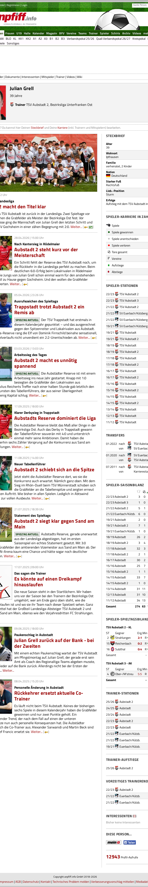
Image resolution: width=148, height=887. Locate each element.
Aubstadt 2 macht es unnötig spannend (45, 363)
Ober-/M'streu (124, 674)
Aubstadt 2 (121, 496)
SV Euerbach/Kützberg (133, 313)
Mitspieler (48, 76)
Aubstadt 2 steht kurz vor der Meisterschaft (46, 252)
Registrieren (13, 5)
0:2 (140, 643)
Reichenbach (123, 643)
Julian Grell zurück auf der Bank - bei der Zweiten (54, 643)
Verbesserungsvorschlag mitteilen (112, 881)
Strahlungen (123, 637)
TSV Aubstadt (127, 332)
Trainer (60, 76)
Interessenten (31, 76)
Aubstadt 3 (121, 502)
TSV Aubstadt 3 (129, 300)
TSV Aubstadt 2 (37, 104)
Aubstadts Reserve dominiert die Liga (55, 418)
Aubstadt (120, 519)
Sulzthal (120, 649)
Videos (71, 76)
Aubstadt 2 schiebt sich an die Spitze (54, 469)
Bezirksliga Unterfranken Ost (71, 104)
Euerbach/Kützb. (125, 514)
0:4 (140, 649)
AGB (18, 881)
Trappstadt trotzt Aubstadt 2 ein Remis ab (49, 309)
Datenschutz (31, 881)
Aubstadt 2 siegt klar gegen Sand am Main (54, 523)
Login (24, 5)
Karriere (62, 127)
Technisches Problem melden (71, 881)
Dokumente (12, 76)
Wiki (79, 76)
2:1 (140, 637)
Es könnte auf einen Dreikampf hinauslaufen (48, 581)
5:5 (140, 674)
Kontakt (46, 881)
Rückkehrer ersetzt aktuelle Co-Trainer (48, 695)
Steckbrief (37, 127)
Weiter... (76, 226)
